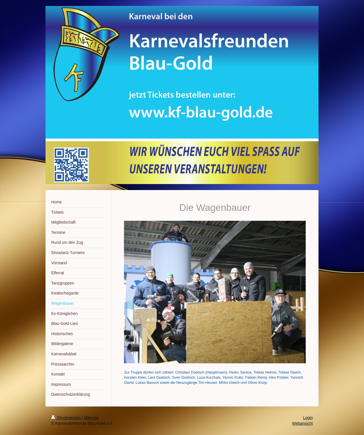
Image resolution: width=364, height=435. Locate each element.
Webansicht (302, 423)
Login (308, 417)
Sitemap (91, 417)
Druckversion (66, 417)
